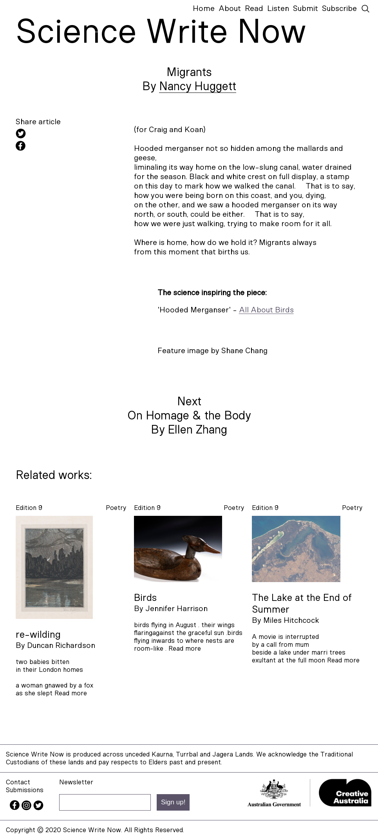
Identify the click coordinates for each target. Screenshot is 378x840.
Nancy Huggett (197, 87)
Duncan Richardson (61, 646)
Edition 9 (29, 507)
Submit (305, 9)
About (230, 9)
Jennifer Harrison (176, 609)
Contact (18, 782)
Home (204, 9)
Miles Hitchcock (291, 620)
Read (254, 9)
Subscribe (339, 9)
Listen (278, 9)
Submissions (24, 790)
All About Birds (266, 310)
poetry (116, 507)
